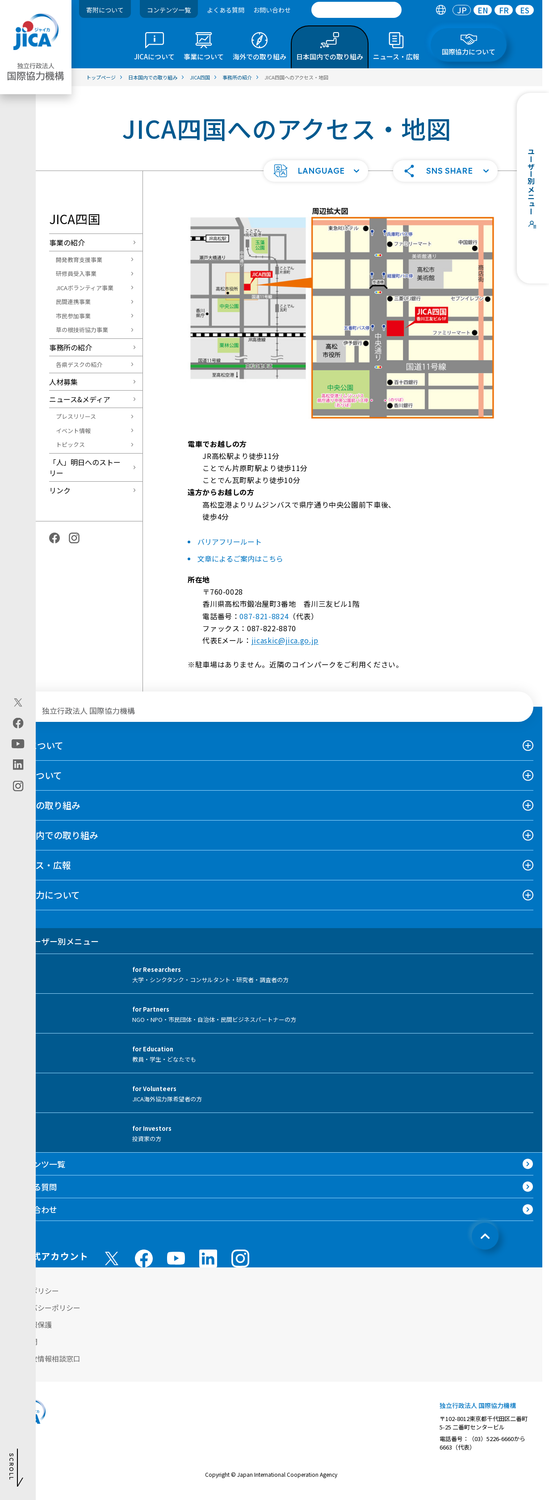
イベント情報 (73, 430)
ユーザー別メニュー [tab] (54, 941)
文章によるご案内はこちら (240, 558)
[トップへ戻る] (485, 1236)
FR (504, 10)
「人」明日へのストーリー (85, 467)
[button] (316, 171)
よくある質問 (225, 9)
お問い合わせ (272, 9)
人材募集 (63, 381)
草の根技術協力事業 (82, 329)
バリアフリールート (229, 541)
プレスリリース (76, 416)
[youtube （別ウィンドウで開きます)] (176, 1258)
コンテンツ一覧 (169, 9)
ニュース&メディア (79, 399)
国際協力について (44, 894)
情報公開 (23, 1341)
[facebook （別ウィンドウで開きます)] (144, 1258)
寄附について (105, 9)
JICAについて (36, 745)
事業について (35, 775)
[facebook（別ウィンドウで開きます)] (18, 723)
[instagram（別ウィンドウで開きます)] (18, 786)
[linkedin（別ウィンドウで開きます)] (18, 764)
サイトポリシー (34, 1290)
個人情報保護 (30, 1324)
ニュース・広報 (40, 864)
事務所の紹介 (70, 347)
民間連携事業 (73, 301)
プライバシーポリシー (44, 1307)
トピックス (70, 444)
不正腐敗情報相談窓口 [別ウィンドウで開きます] (44, 1358)
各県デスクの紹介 (79, 364)
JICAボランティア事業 (84, 287)
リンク (60, 490)
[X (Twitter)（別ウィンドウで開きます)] (18, 702)
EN (483, 10)
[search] (356, 10)
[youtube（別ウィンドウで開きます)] (18, 744)
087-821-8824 (264, 616)
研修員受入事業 (76, 273)
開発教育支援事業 (79, 259)
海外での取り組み (44, 805)
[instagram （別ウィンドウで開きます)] (240, 1258)
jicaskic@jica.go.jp (285, 640)
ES (524, 10)
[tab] (441, 10)
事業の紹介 (67, 242)
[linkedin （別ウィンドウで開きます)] (208, 1258)
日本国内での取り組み (53, 835)
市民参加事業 (73, 316)
